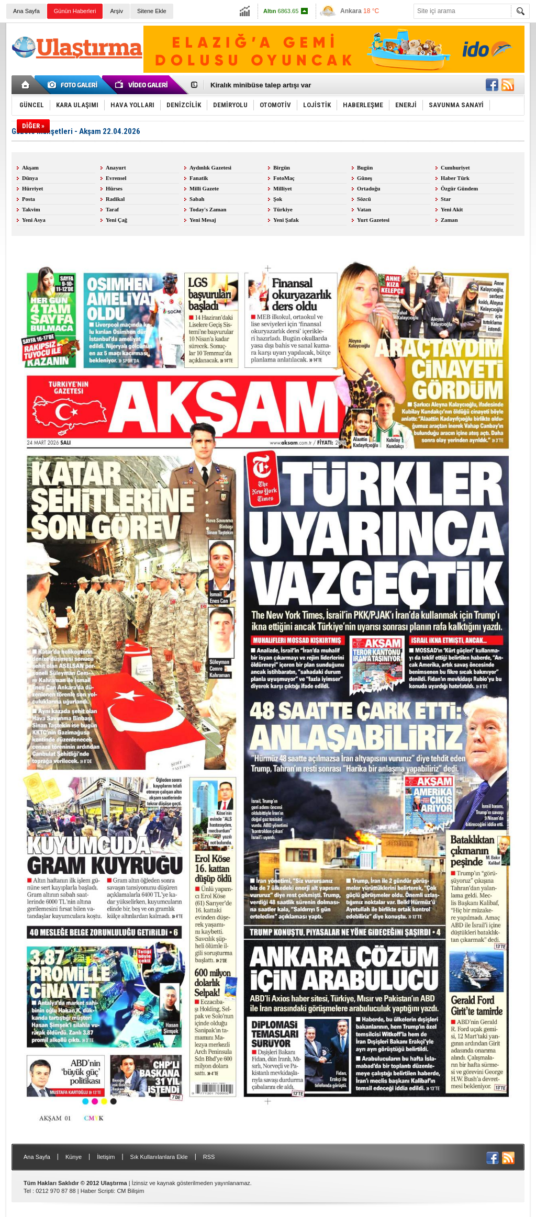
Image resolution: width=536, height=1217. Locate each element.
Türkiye (283, 209)
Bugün (365, 168)
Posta (28, 199)
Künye (73, 1157)
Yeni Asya (34, 220)
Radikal (115, 199)
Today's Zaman (207, 209)
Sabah (196, 199)
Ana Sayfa (26, 11)
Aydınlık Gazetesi (210, 168)
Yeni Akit (452, 209)
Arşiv (116, 11)
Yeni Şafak (286, 220)
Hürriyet (32, 188)
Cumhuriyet (455, 168)
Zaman (449, 220)
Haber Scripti (97, 1191)
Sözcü (364, 199)
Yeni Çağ (116, 220)
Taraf (112, 209)
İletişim (106, 1157)
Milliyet (282, 188)
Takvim (31, 209)
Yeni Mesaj (202, 220)
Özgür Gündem (459, 188)
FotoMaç (284, 178)
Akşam (30, 168)
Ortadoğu (368, 188)
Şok (277, 199)
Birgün (281, 168)
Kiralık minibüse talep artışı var (260, 85)
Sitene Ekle (151, 11)
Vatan (364, 209)
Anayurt (116, 168)
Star (446, 199)
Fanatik (198, 178)
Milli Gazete (204, 188)
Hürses (114, 188)
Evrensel (116, 178)
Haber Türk (455, 178)
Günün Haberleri (75, 11)
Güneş (364, 178)
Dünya (30, 178)
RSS (209, 1157)
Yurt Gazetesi (373, 220)
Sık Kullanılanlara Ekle (159, 1157)
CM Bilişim (130, 1191)
